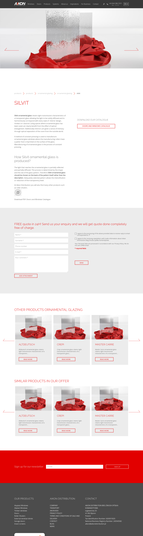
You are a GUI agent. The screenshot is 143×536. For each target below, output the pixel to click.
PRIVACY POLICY (56, 513)
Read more (28, 359)
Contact (96, 4)
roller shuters (21, 188)
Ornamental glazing (64, 93)
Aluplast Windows (21, 505)
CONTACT (53, 521)
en (125, 4)
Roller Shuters (19, 516)
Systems (56, 4)
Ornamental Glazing (45, 93)
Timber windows (20, 511)
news (52, 526)
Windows (31, 4)
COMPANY (54, 505)
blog (52, 524)
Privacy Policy (119, 244)
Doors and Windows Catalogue (38, 199)
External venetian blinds (23, 518)
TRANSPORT (54, 508)
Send (81, 263)
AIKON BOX (54, 511)
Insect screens (19, 524)
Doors (39, 4)
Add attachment (26, 276)
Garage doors (19, 521)
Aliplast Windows (20, 508)
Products (47, 4)
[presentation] (90, 255)
